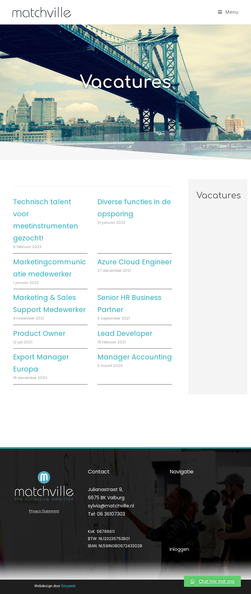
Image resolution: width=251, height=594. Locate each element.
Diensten (181, 509)
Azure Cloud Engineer (134, 262)
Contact (179, 537)
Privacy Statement (44, 511)
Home (176, 495)
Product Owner (39, 333)
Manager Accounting (134, 357)
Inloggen (179, 549)
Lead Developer (124, 333)
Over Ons (180, 523)
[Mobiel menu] (228, 12)
